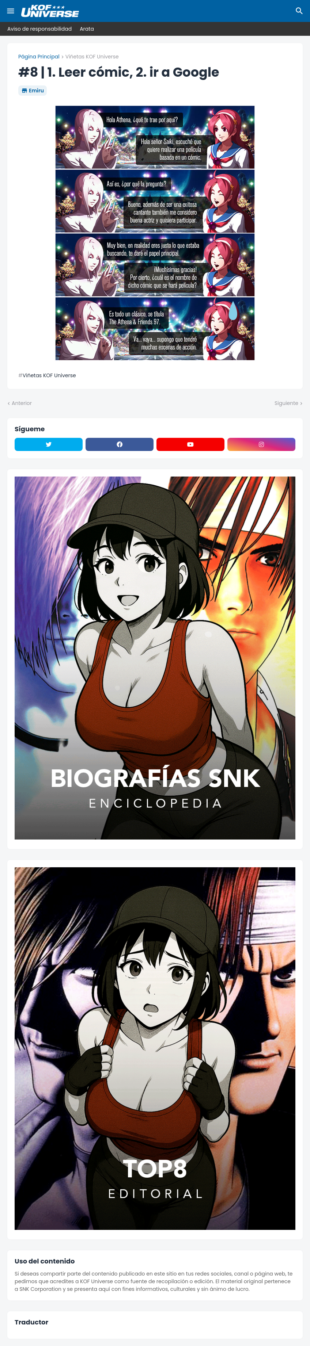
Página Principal (39, 57)
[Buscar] (300, 11)
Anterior (22, 403)
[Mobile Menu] (10, 11)
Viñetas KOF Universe (92, 57)
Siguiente (286, 403)
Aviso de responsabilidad (39, 28)
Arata (87, 28)
